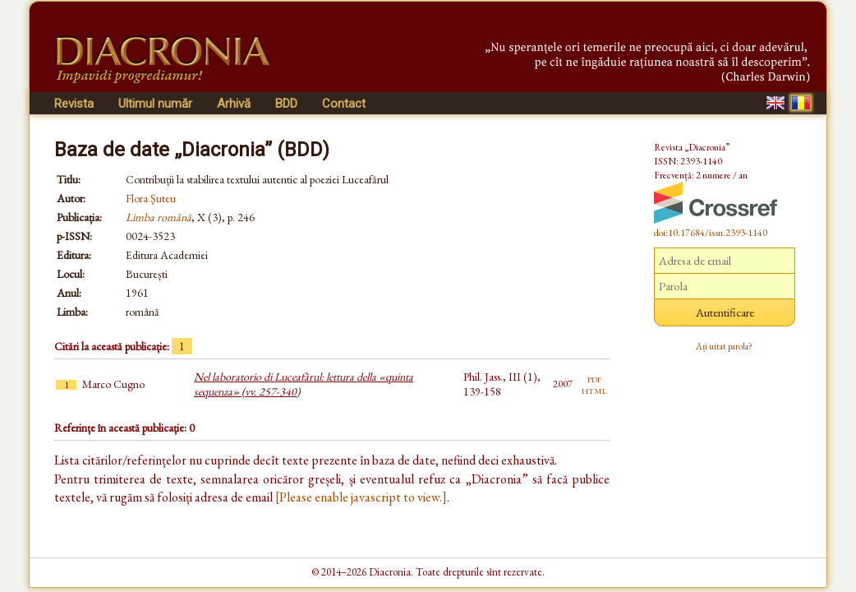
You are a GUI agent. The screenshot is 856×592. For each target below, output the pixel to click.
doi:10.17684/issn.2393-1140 (710, 233)
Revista (74, 103)
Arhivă (234, 103)
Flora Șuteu (151, 198)
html (594, 389)
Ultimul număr (155, 103)
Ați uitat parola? (724, 346)
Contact (344, 103)
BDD (286, 103)
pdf (594, 378)
